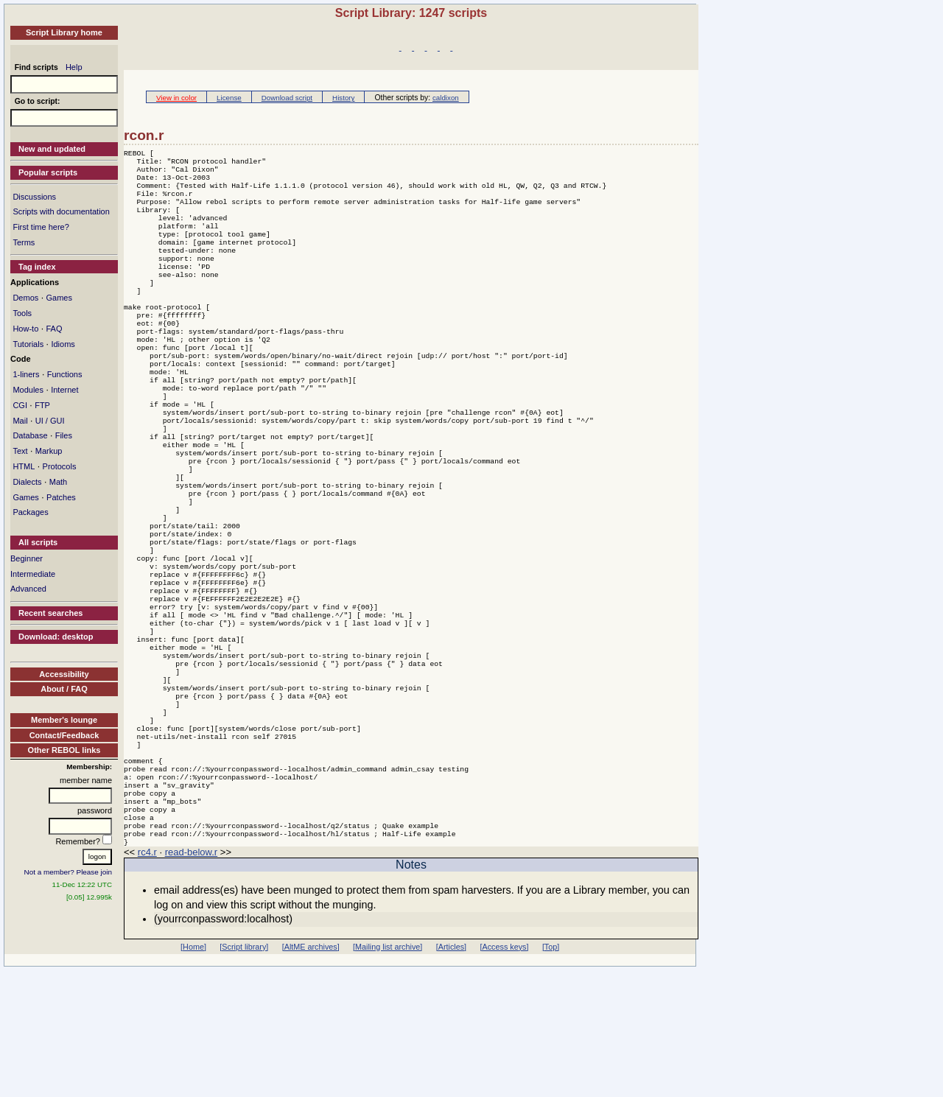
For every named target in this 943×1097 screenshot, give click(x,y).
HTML (24, 466)
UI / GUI (50, 420)
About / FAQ (64, 688)
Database (30, 435)
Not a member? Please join (68, 872)
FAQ (54, 328)
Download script (287, 98)
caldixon (445, 98)
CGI (20, 405)
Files (63, 435)
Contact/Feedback (64, 735)
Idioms (62, 344)
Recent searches (50, 613)
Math (58, 481)
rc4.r (147, 978)
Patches (61, 497)
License (229, 98)
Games (58, 297)
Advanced (28, 588)
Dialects (27, 481)
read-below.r (191, 978)
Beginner (26, 558)
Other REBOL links (64, 750)
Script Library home (64, 32)
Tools (22, 313)
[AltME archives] (311, 1073)
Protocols (60, 466)
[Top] (550, 1073)
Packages (30, 512)
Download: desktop (55, 636)
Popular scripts (47, 172)
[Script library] (244, 1073)
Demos (25, 297)
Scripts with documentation (61, 211)
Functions (65, 374)
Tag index (37, 266)
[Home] (193, 1073)
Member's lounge (64, 719)
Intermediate (32, 573)
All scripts (37, 542)
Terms (24, 242)
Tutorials (28, 344)
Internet (64, 389)
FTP (42, 405)
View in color (176, 98)
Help (74, 67)
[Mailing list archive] (387, 1073)
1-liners (26, 374)
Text (20, 450)
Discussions (34, 196)
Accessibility (63, 674)
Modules (28, 389)
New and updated (51, 148)
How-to (25, 328)
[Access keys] (504, 1073)
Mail (20, 420)
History (343, 98)
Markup (49, 450)
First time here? (41, 226)
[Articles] (451, 1073)
